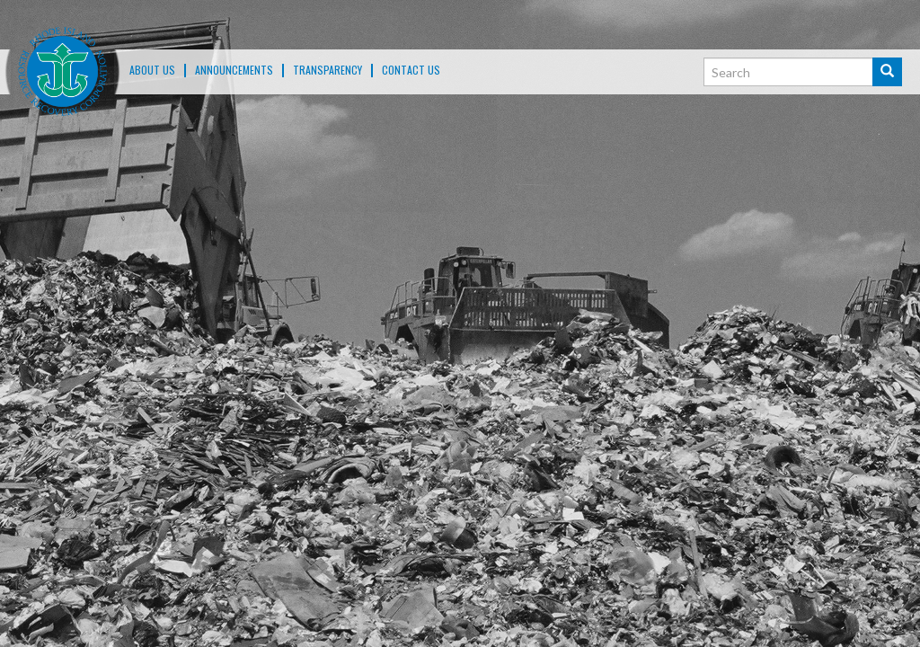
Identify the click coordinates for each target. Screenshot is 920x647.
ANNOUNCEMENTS (234, 70)
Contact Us (411, 70)
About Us (152, 70)
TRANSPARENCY (327, 70)
